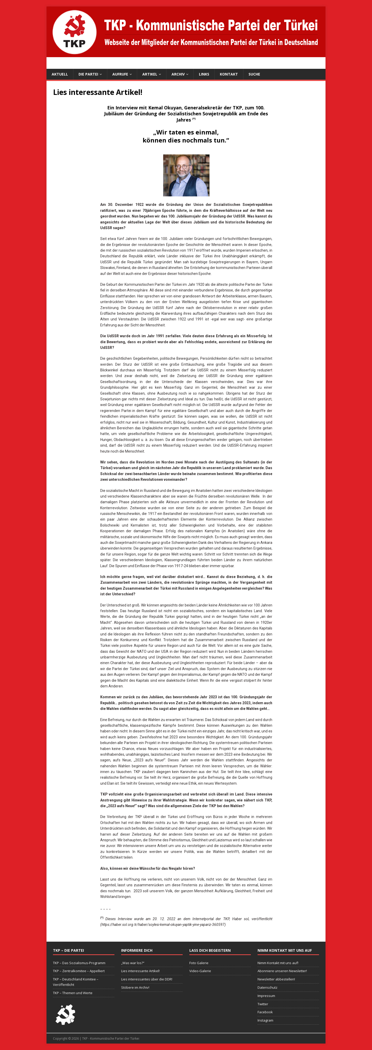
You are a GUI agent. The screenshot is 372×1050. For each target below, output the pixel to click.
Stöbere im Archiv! (135, 987)
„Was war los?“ (132, 963)
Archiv (178, 74)
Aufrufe (120, 74)
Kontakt (229, 74)
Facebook (265, 1012)
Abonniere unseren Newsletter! (282, 971)
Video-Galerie (200, 971)
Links (204, 74)
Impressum (266, 995)
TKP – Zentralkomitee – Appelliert (79, 971)
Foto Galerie (198, 963)
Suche (254, 74)
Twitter (263, 1004)
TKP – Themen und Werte (72, 993)
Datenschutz (267, 987)
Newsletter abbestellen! (276, 979)
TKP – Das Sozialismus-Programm (79, 963)
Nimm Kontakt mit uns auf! (278, 963)
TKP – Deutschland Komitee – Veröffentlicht (75, 982)
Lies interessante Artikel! (140, 971)
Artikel (149, 74)
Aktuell (60, 74)
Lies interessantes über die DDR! (146, 979)
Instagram (265, 1020)
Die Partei (88, 74)
